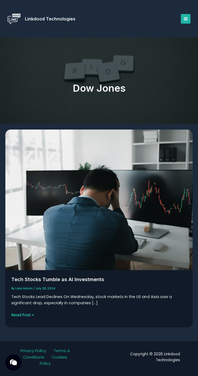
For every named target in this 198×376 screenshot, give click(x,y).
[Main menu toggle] (184, 19)
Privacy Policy (33, 350)
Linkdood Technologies (51, 19)
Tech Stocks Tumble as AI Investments (61, 280)
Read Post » (22, 316)
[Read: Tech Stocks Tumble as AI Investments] (99, 200)
